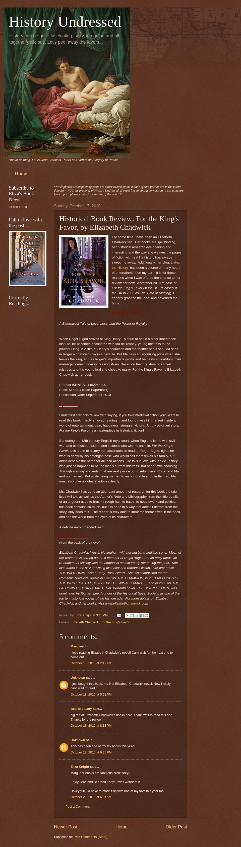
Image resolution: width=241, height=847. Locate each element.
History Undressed (65, 21)
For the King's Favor (115, 622)
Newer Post (65, 826)
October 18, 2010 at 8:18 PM (91, 725)
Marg (74, 646)
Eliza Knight (80, 767)
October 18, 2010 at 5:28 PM (91, 694)
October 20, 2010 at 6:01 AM (91, 797)
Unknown (78, 678)
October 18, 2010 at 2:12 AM (91, 663)
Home (21, 173)
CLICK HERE (18, 207)
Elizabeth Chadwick (85, 622)
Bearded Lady (81, 709)
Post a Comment (78, 806)
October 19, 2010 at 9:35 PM (91, 752)
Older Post (176, 826)
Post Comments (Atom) (90, 837)
